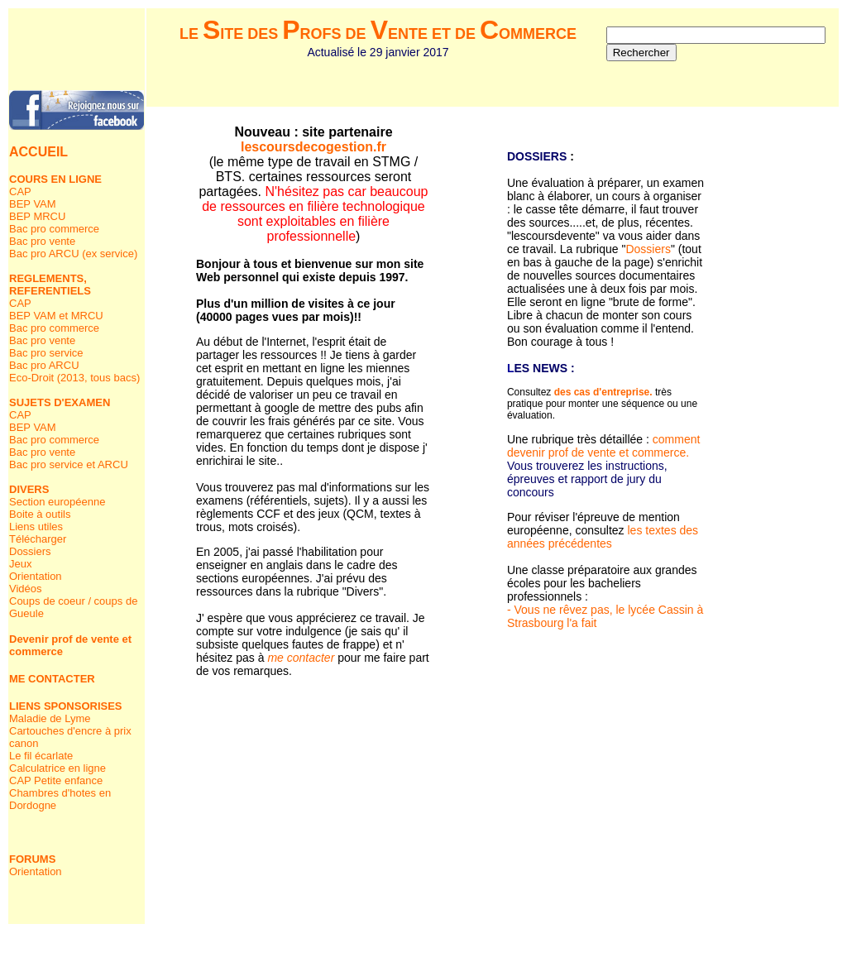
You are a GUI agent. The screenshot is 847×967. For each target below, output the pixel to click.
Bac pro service (46, 353)
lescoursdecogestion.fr (313, 147)
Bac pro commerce (54, 229)
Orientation (35, 576)
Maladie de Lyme (50, 718)
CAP (20, 191)
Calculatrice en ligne (57, 768)
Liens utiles (36, 526)
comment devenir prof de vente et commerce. (603, 446)
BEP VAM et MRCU (56, 315)
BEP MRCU (37, 216)
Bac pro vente (42, 241)
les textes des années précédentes (602, 537)
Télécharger (37, 539)
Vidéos (25, 588)
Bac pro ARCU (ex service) (73, 253)
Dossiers (30, 551)
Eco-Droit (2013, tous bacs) (74, 377)
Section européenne (57, 501)
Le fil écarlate (41, 755)
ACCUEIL (38, 152)
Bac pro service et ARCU (68, 464)
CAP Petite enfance (56, 780)
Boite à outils (39, 514)
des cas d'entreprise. (603, 392)
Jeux (20, 564)
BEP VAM (32, 204)
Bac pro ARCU (44, 365)
